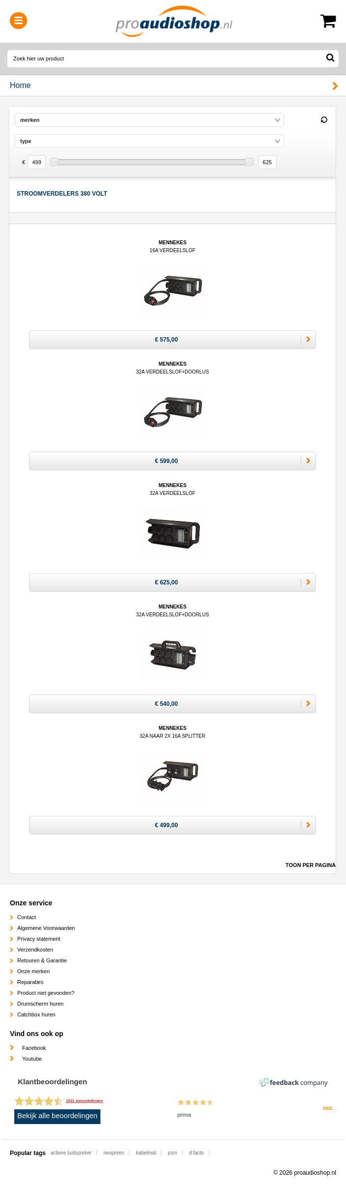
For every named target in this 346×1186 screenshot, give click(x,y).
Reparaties (30, 982)
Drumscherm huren (40, 1004)
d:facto (196, 1153)
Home (20, 85)
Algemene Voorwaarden (46, 928)
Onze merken (33, 971)
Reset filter (323, 120)
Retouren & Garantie (42, 960)
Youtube (32, 1059)
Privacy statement (38, 939)
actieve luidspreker (71, 1153)
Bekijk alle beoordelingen (57, 1116)
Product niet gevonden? (45, 993)
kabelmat (146, 1153)
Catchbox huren (36, 1014)
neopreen (113, 1153)
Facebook (34, 1048)
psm (172, 1153)
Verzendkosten (35, 950)
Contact (26, 917)
